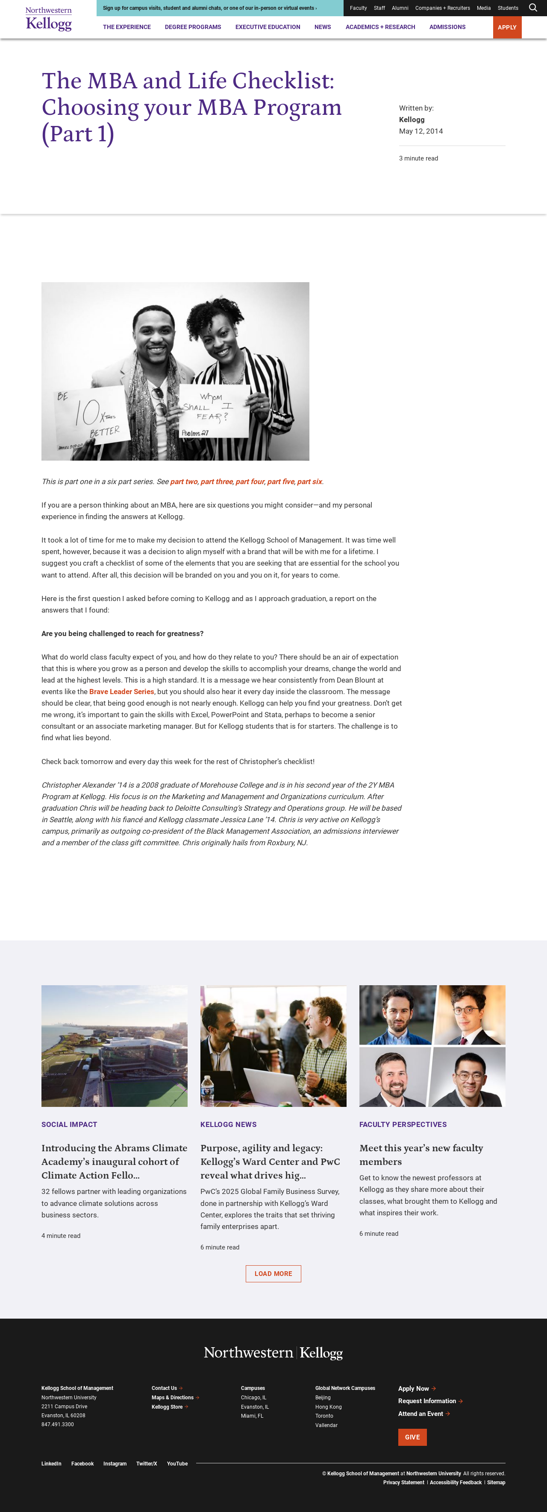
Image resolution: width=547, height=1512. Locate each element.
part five (280, 481)
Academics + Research (380, 26)
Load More (273, 1274)
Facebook (82, 1463)
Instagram (114, 1463)
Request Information (431, 1401)
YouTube (177, 1463)
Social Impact (69, 1124)
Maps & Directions (176, 1398)
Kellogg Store (170, 1407)
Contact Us (167, 1388)
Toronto (324, 1416)
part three (216, 481)
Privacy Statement (403, 1482)
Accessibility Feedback (456, 1482)
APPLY (507, 27)
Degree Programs (193, 26)
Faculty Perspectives (403, 1124)
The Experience (127, 26)
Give (412, 1437)
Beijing (323, 1398)
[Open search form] (533, 8)
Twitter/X (146, 1463)
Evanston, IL (255, 1407)
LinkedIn (51, 1463)
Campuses (253, 1388)
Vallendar (326, 1425)
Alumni (400, 8)
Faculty (358, 8)
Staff (379, 8)
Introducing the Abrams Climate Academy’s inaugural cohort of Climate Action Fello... (114, 1162)
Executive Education (267, 26)
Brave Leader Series (121, 691)
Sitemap (496, 1482)
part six (309, 481)
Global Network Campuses (345, 1388)
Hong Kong (328, 1407)
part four (249, 481)
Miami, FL (252, 1416)
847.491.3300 (57, 1424)
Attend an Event (424, 1413)
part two (183, 481)
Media (484, 8)
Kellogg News (228, 1124)
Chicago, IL (253, 1398)
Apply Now (417, 1388)
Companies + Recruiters (442, 8)
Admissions (447, 26)
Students (508, 8)
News (323, 26)
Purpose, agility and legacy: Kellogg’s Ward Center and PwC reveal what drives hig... (270, 1162)
